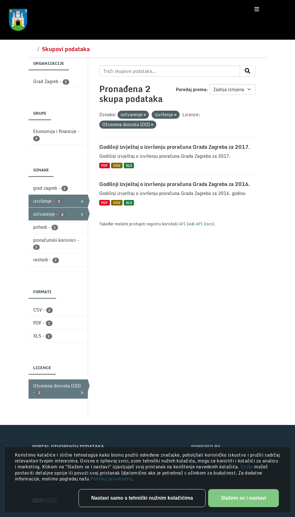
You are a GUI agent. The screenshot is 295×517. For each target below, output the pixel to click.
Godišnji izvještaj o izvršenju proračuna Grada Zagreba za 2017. (174, 147)
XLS (129, 165)
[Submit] (247, 71)
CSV (116, 165)
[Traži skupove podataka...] (169, 71)
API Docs (204, 224)
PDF (104, 165)
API (182, 224)
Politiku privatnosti (111, 478)
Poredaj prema (191, 89)
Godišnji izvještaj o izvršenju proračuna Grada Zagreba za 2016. (174, 184)
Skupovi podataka (66, 49)
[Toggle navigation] (256, 9)
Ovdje (247, 466)
